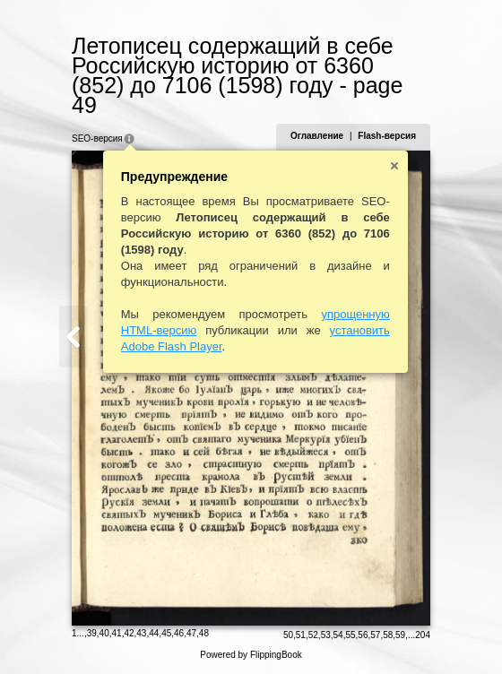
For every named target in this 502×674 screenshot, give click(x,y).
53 (326, 635)
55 (350, 635)
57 (375, 635)
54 (338, 635)
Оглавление (316, 136)
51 (301, 635)
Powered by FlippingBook (250, 655)
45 (166, 633)
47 (191, 633)
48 (204, 633)
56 (363, 635)
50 (288, 635)
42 (129, 633)
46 (179, 633)
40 (104, 633)
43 (141, 633)
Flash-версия (387, 136)
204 (422, 635)
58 (388, 635)
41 (117, 633)
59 (400, 635)
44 (154, 633)
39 (92, 633)
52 (313, 635)
